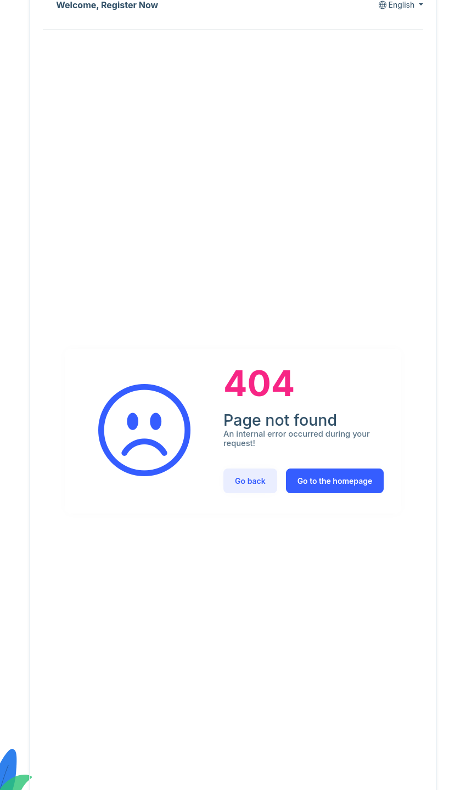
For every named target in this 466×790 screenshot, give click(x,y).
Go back (250, 481)
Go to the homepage (335, 481)
